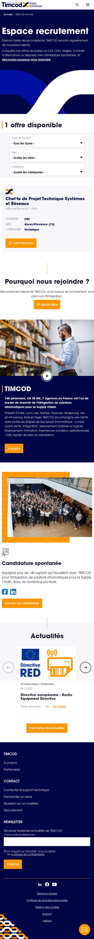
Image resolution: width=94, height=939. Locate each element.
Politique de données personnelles (47, 900)
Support (47, 913)
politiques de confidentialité (27, 854)
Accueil (8, 14)
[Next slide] (85, 667)
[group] (47, 680)
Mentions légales (47, 893)
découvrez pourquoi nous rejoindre (26, 59)
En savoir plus (47, 304)
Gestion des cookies (47, 907)
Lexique (47, 920)
